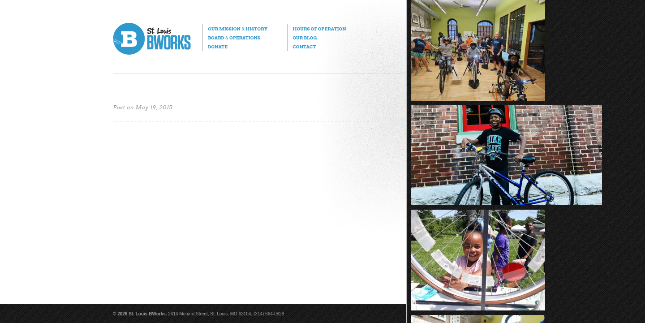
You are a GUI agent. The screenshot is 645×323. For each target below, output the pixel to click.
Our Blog (304, 37)
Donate (218, 46)
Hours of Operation (319, 28)
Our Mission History (237, 28)
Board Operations (234, 37)
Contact (304, 46)
